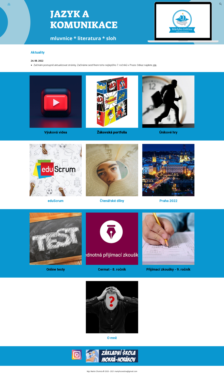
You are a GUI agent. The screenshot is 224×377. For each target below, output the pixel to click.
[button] (220, 4)
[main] (112, 52)
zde (154, 65)
